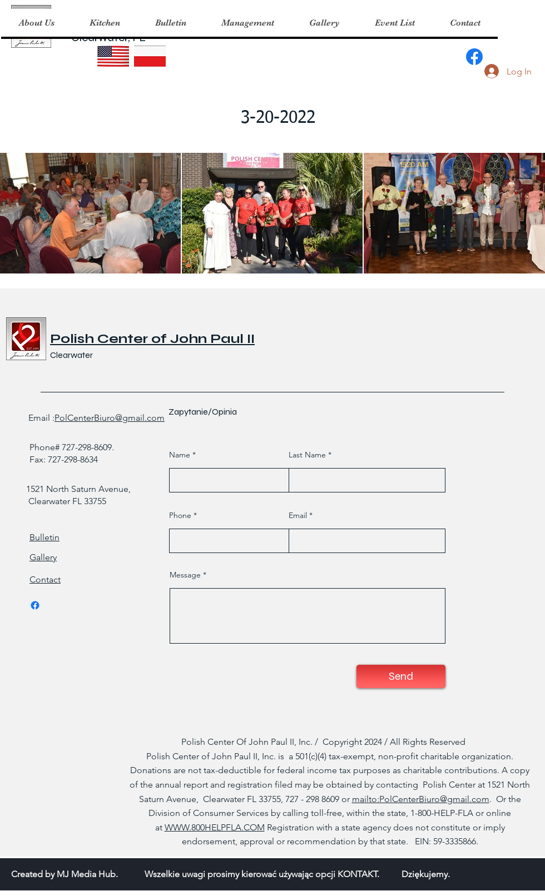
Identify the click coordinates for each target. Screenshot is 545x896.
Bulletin (44, 537)
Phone (180, 515)
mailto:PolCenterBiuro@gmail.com (420, 799)
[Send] (400, 676)
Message (185, 575)
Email (298, 515)
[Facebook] (474, 57)
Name (179, 455)
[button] (104, 23)
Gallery (43, 557)
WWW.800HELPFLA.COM (215, 827)
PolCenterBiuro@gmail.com (109, 417)
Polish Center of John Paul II (152, 339)
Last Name (307, 455)
